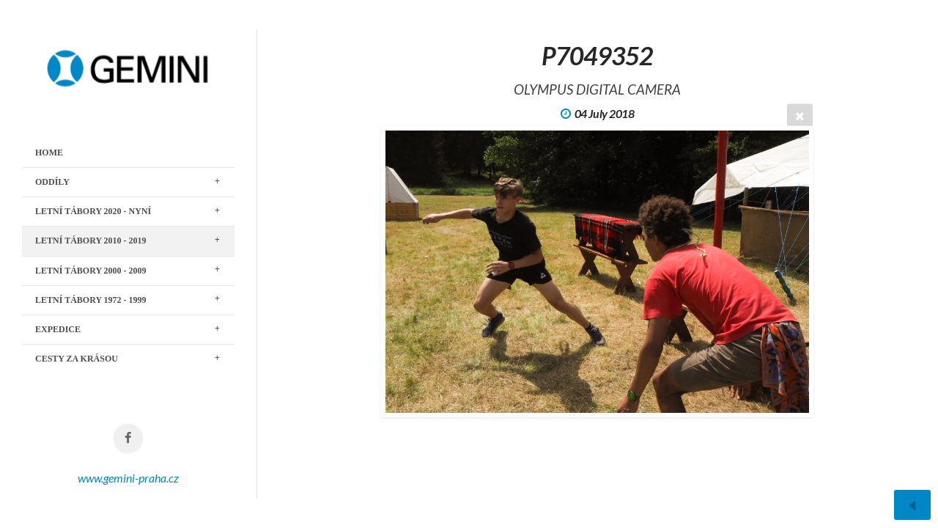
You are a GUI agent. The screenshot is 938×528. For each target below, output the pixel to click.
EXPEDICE (58, 329)
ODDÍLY (52, 182)
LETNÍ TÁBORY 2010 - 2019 (91, 240)
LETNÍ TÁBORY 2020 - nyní (93, 211)
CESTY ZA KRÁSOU (76, 358)
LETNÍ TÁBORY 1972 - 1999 (91, 300)
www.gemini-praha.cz (128, 478)
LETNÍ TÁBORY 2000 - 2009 (91, 270)
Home (49, 152)
